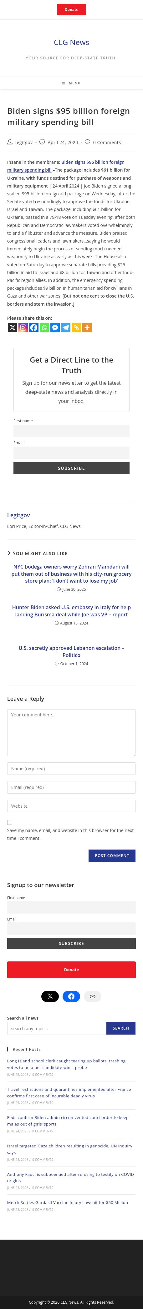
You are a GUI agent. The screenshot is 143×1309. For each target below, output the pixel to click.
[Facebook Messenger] (55, 327)
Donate (72, 9)
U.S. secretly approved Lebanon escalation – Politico (71, 651)
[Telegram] (65, 327)
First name (23, 421)
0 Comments (107, 142)
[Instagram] (23, 327)
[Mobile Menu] (71, 83)
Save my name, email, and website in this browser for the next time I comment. (70, 834)
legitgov (24, 142)
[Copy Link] (76, 327)
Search (121, 1028)
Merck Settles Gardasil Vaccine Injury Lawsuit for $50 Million (67, 1202)
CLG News (71, 42)
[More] (87, 327)
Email (18, 442)
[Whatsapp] (44, 327)
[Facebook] (33, 327)
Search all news (22, 1018)
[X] (12, 327)
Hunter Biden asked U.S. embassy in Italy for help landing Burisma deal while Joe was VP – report (71, 611)
